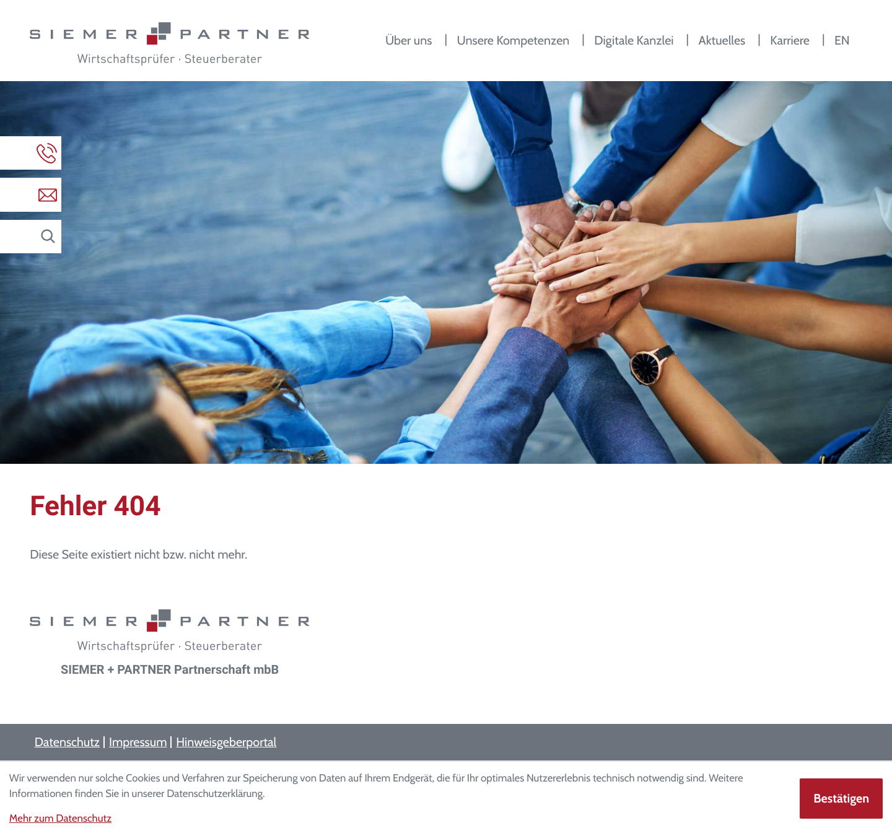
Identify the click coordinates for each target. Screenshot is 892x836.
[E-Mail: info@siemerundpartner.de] (30, 194)
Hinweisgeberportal (226, 741)
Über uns (408, 40)
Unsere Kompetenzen (513, 40)
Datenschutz (67, 741)
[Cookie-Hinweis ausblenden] (841, 798)
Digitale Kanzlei (633, 40)
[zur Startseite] (170, 44)
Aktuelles (721, 40)
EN (842, 40)
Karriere (790, 40)
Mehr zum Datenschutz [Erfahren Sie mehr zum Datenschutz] (60, 818)
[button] (30, 153)
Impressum (138, 741)
